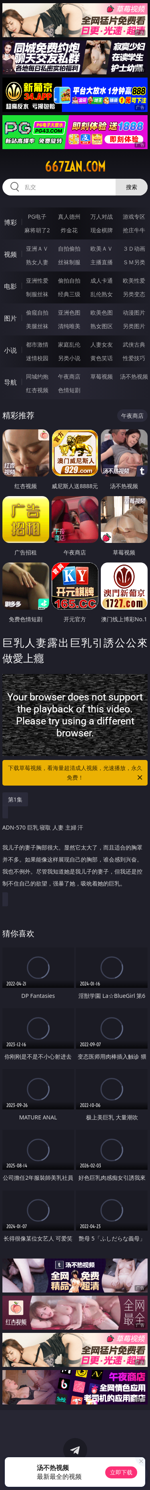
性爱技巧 (134, 358)
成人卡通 (101, 280)
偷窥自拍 (37, 312)
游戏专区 (134, 216)
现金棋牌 (101, 230)
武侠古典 (134, 344)
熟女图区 (101, 326)
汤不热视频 (134, 376)
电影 (10, 286)
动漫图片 (134, 312)
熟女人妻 (37, 262)
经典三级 (69, 294)
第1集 (15, 799)
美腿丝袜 (37, 326)
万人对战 (101, 216)
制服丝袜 (37, 294)
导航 (10, 382)
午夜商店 (69, 376)
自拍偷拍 (69, 248)
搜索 (131, 187)
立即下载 (121, 1472)
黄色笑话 (101, 358)
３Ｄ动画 (134, 248)
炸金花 (69, 230)
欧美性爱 (134, 280)
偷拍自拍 (69, 280)
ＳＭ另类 (134, 262)
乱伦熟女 (101, 294)
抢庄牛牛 (134, 230)
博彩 (10, 222)
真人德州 (69, 216)
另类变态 (134, 294)
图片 (10, 318)
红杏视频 (37, 390)
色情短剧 (69, 390)
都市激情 (37, 344)
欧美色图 (101, 312)
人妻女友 (101, 344)
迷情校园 (37, 358)
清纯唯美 (69, 326)
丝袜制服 (69, 262)
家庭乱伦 (69, 344)
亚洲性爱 (37, 280)
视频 (10, 254)
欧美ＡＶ (101, 248)
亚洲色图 (69, 312)
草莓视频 (101, 376)
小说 (10, 350)
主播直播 (101, 262)
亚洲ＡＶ (37, 248)
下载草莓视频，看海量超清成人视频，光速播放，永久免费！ (76, 773)
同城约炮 (37, 376)
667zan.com (75, 167)
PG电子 (37, 216)
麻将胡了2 (37, 230)
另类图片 (134, 326)
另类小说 (69, 358)
